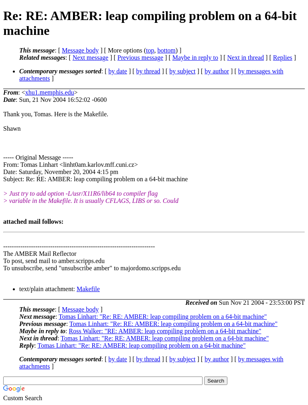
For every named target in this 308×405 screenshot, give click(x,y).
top (150, 50)
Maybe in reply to (195, 57)
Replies (282, 57)
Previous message (140, 57)
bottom (166, 50)
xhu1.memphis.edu (49, 92)
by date (117, 71)
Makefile (88, 289)
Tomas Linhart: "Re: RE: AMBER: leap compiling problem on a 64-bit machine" (163, 316)
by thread (148, 71)
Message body (80, 50)
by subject (182, 71)
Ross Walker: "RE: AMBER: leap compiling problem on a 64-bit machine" (165, 331)
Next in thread (245, 57)
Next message (90, 57)
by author (217, 71)
